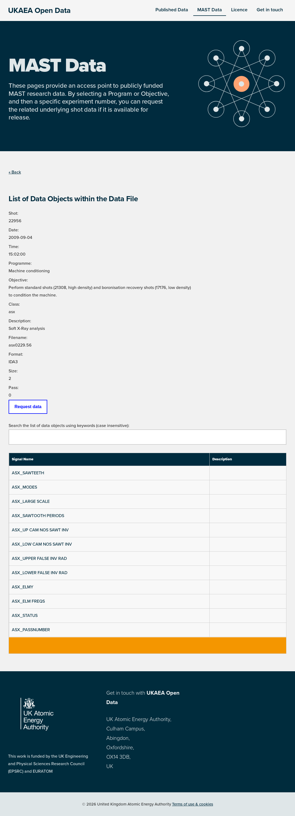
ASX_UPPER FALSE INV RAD (39, 558)
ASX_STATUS (25, 615)
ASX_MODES (24, 487)
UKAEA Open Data (39, 10)
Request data (27, 406)
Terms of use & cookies (192, 804)
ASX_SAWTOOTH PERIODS (38, 515)
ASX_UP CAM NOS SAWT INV (40, 530)
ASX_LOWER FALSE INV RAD (39, 572)
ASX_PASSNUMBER (31, 630)
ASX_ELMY (22, 587)
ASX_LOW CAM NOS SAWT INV (42, 544)
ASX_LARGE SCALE (31, 501)
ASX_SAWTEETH (28, 473)
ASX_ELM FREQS (28, 601)
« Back (15, 172)
